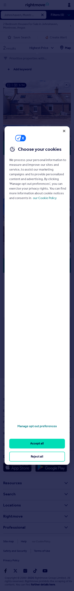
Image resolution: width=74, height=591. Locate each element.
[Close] (64, 131)
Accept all (37, 443)
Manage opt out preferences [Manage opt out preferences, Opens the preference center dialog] (37, 426)
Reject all (37, 456)
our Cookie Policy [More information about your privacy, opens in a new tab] (45, 198)
